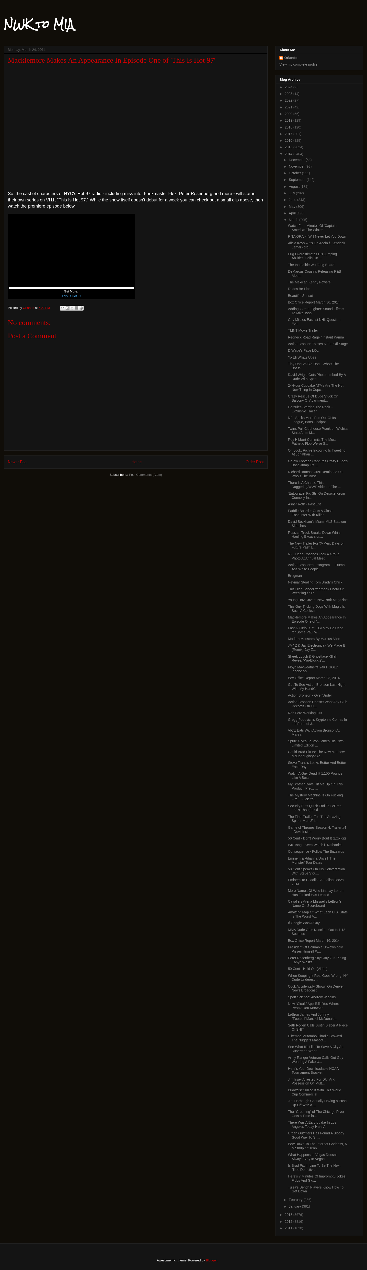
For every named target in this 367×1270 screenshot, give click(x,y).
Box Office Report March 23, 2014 (314, 678)
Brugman (295, 576)
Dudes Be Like (299, 289)
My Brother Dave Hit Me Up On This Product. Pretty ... (315, 786)
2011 (289, 1228)
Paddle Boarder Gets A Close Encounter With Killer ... (310, 513)
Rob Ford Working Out (305, 713)
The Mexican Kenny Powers (309, 282)
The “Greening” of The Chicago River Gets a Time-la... (316, 1114)
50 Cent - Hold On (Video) (308, 969)
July (292, 193)
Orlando (291, 58)
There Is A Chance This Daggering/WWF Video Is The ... (314, 485)
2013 (289, 1215)
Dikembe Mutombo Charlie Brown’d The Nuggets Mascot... (315, 1038)
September (297, 180)
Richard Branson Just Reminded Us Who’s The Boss (315, 474)
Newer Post (18, 462)
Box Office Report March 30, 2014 (314, 302)
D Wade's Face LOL (303, 350)
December (297, 160)
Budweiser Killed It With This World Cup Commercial (314, 1092)
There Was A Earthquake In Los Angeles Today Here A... (312, 1124)
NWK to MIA (39, 24)
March (294, 220)
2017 (289, 134)
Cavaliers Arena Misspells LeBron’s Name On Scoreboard (315, 903)
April (293, 213)
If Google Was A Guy (304, 923)
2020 (289, 114)
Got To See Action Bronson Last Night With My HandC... (316, 687)
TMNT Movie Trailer (303, 330)
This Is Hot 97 (71, 296)
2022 (289, 100)
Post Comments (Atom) (145, 475)
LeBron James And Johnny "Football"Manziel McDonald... (312, 1017)
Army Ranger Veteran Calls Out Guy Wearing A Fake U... (315, 1060)
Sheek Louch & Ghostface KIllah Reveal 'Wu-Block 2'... (312, 658)
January (295, 1206)
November (297, 166)
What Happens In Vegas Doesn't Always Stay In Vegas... (312, 1157)
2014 (289, 154)
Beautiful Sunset (300, 296)
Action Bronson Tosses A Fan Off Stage (318, 344)
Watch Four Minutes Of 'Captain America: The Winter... (312, 228)
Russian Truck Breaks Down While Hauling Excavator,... (314, 535)
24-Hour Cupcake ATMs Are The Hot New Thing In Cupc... (316, 388)
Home (137, 462)
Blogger (211, 1260)
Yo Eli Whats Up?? (302, 357)
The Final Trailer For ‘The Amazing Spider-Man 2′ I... (314, 819)
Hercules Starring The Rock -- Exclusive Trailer (310, 409)
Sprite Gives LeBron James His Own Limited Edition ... (316, 743)
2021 (289, 107)
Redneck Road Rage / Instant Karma (316, 337)
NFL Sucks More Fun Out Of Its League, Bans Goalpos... (312, 420)
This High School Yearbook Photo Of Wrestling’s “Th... (316, 591)
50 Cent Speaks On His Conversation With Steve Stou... (316, 871)
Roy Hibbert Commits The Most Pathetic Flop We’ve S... (312, 442)
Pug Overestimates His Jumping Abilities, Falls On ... (312, 256)
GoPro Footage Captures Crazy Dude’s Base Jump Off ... (318, 463)
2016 (289, 140)
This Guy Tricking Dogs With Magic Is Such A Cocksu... (316, 609)
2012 (289, 1221)
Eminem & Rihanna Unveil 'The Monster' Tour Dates (311, 860)
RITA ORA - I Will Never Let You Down (317, 236)
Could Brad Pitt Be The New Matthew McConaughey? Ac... (316, 754)
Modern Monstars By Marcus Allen (314, 639)
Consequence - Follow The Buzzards (316, 851)
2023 (289, 94)
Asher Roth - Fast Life (304, 504)
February (296, 1200)
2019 (289, 120)
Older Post (255, 462)
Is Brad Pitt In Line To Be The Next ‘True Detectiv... (314, 1168)
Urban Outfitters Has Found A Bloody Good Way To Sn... (316, 1135)
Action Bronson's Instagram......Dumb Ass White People (316, 567)
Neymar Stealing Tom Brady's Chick (315, 582)
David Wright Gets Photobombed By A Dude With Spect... (317, 377)
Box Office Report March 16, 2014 (314, 941)
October (295, 173)
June (293, 200)
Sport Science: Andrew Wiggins (312, 997)
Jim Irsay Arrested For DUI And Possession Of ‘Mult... (311, 1081)
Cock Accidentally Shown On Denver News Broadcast (316, 988)
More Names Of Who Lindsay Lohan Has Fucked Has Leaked (315, 893)
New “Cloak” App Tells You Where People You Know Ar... (313, 1006)
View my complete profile (298, 64)
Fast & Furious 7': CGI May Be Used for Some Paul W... (315, 630)
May (292, 207)
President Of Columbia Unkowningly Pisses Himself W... (315, 949)
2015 (289, 147)
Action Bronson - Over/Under (310, 695)
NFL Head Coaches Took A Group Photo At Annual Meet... (313, 556)
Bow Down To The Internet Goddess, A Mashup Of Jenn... (317, 1146)
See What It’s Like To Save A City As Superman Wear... (315, 1049)
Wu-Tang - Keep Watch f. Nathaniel (315, 845)
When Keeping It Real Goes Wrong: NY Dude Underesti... (318, 978)
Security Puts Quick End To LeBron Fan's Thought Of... (314, 808)
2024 (289, 87)
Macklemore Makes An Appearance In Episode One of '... (317, 619)
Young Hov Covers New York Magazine (318, 600)
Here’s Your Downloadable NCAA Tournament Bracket (313, 1071)
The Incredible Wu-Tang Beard (311, 265)
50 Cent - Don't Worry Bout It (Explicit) (317, 838)
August (294, 186)
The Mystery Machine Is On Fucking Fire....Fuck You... (315, 797)
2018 (289, 127)
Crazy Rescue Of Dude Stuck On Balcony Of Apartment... (313, 398)
